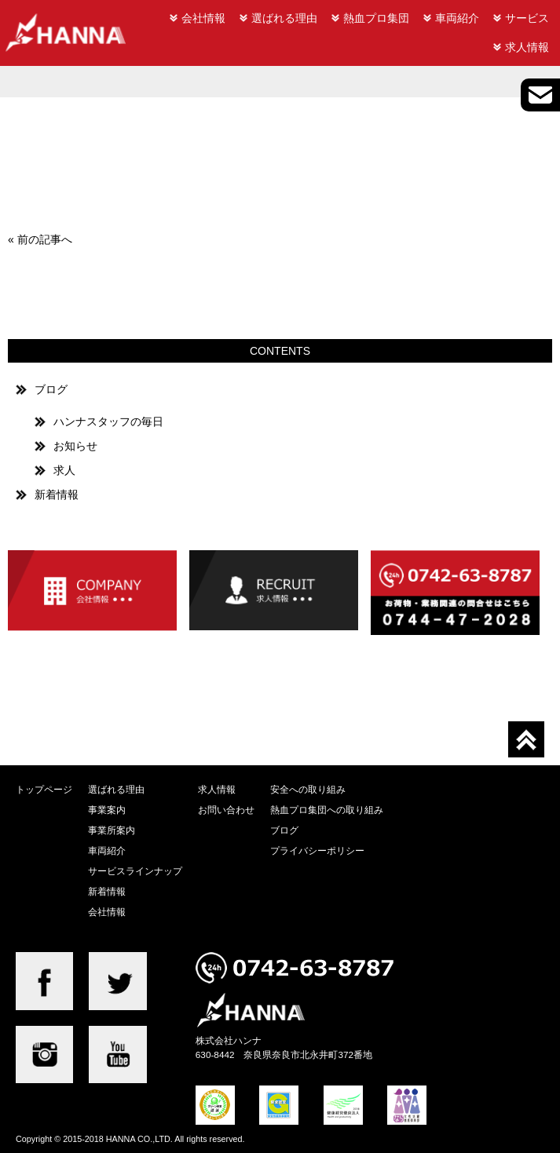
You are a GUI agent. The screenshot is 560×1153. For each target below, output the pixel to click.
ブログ (51, 389)
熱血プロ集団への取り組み (326, 810)
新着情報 (57, 494)
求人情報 (527, 47)
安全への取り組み (308, 789)
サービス (527, 18)
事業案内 (107, 810)
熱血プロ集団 (376, 18)
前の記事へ (44, 239)
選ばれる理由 (284, 18)
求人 (64, 470)
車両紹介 (457, 18)
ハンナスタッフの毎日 (108, 421)
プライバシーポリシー (317, 850)
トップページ (44, 789)
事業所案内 (111, 830)
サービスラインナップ (135, 871)
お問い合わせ (226, 810)
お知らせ (75, 446)
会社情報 (203, 18)
